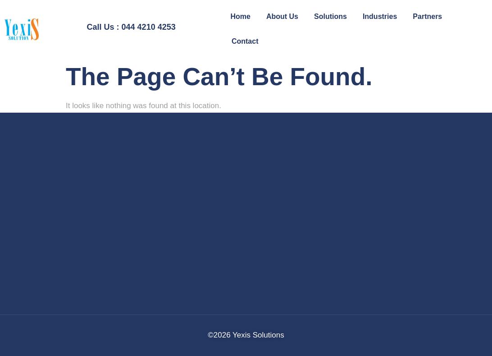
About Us (282, 16)
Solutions (330, 16)
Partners (427, 16)
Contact (245, 41)
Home (240, 16)
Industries (380, 16)
